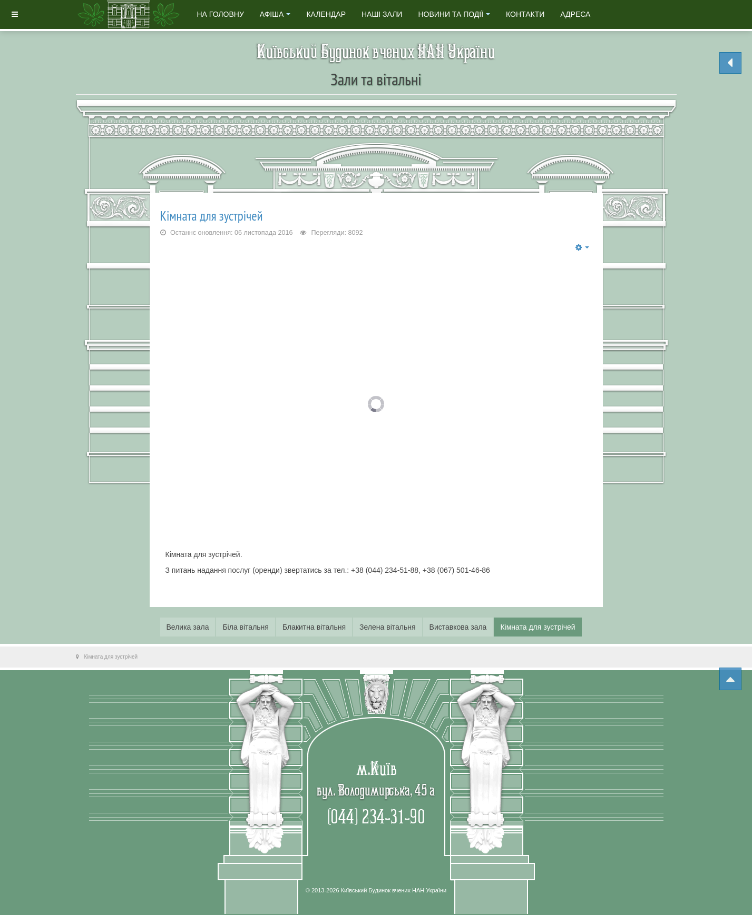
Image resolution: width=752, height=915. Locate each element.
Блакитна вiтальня (314, 627)
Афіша (275, 14)
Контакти (525, 14)
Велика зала (188, 627)
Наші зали (382, 14)
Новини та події (454, 14)
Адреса (575, 14)
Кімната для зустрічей (211, 215)
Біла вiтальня (245, 627)
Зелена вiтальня (387, 627)
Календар (326, 14)
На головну (220, 14)
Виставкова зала (458, 627)
